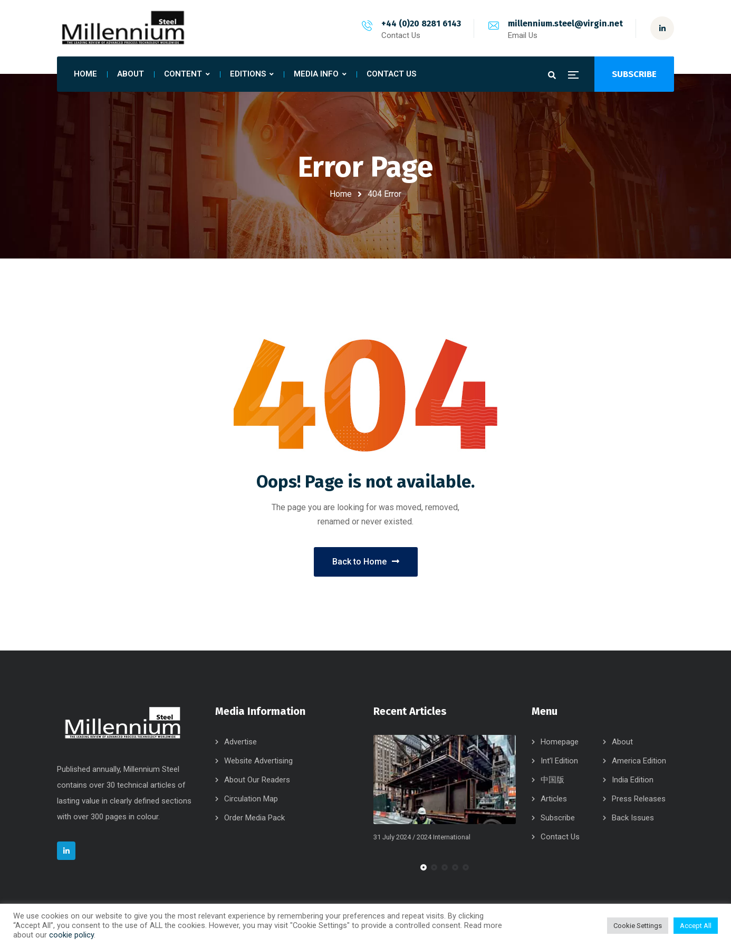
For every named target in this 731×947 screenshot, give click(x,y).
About (622, 742)
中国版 (552, 780)
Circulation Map (251, 798)
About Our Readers (257, 780)
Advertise (240, 742)
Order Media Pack (254, 817)
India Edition (632, 780)
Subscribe (558, 817)
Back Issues (633, 817)
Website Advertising (258, 761)
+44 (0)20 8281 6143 (421, 23)
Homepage (560, 742)
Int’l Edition (559, 761)
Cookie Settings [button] (637, 926)
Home (341, 194)
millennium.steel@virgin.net (565, 23)
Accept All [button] (695, 926)
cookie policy (71, 935)
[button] (423, 867)
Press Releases (639, 798)
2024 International (443, 837)
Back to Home (365, 562)
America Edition (639, 761)
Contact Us (560, 836)
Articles (554, 798)
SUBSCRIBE (634, 74)
